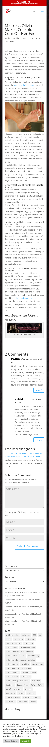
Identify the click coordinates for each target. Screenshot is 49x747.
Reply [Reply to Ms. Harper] (37, 390)
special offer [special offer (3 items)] (22, 701)
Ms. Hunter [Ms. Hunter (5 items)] (18, 689)
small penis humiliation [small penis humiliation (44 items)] (31, 697)
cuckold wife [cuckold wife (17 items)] (24, 681)
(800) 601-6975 (24, 2)
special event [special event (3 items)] (10, 701)
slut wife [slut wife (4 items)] (21, 693)
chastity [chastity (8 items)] (8, 639)
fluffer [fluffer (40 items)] (33, 685)
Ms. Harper (17, 358)
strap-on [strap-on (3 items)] (33, 701)
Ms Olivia (19, 399)
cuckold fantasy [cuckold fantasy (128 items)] (27, 652)
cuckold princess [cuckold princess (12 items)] (12, 677)
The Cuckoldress (14, 38)
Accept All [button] (25, 741)
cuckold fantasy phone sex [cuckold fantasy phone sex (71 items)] (15, 656)
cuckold (38, 38)
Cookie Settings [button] (11, 741)
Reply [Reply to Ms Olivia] (37, 439)
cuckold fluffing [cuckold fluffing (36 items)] (33, 656)
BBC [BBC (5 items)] (34, 635)
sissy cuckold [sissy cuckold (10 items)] (10, 693)
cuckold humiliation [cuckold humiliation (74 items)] (27, 660)
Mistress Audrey (11, 606)
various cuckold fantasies (24, 85)
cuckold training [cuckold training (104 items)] (12, 681)
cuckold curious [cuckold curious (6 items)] (11, 648)
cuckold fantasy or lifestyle (25, 298)
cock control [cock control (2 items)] (18, 639)
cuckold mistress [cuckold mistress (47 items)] (24, 668)
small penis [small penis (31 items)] (31, 693)
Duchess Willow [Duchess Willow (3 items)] (22, 685)
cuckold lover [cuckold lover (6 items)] (11, 668)
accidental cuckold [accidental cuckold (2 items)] (12, 635)
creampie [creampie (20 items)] (9, 643)
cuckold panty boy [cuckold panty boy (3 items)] (12, 672)
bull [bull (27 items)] (40, 635)
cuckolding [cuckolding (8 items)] (25, 664)
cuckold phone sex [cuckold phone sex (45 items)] (29, 672)
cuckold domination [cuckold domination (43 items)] (27, 648)
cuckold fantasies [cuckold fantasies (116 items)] (12, 652)
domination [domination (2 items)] (10, 685)
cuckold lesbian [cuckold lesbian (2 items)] (37, 664)
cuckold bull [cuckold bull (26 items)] (28, 643)
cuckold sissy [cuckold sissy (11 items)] (25, 677)
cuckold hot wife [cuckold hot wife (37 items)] (12, 660)
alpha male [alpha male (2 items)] (26, 635)
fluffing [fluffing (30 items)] (40, 685)
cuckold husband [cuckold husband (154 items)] (12, 664)
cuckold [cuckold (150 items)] (18, 643)
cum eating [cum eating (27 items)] (36, 681)
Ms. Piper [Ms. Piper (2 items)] (28, 689)
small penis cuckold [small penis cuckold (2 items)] (13, 697)
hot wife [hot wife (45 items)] (9, 689)
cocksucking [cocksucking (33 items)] (30, 639)
